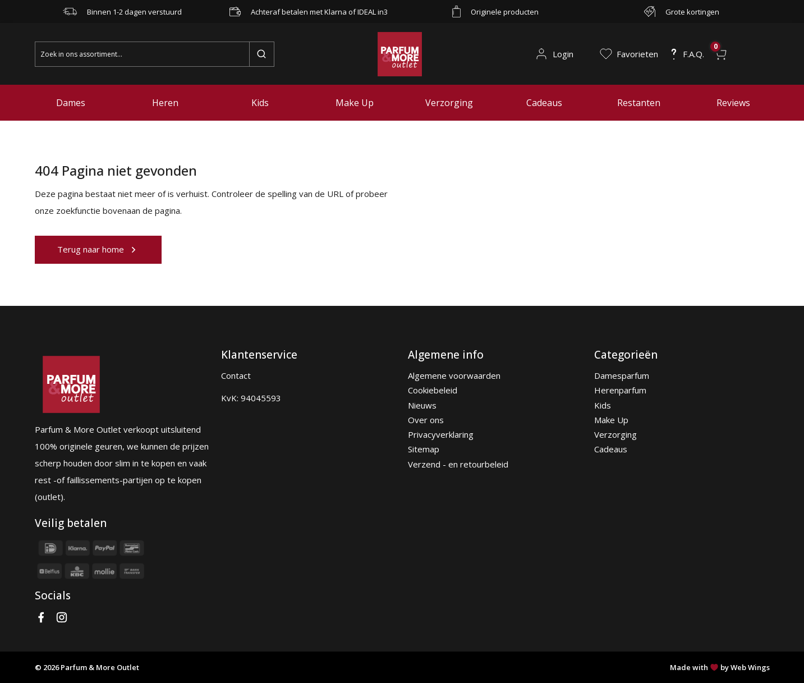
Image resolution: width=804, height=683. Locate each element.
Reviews (733, 103)
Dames (70, 103)
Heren (165, 103)
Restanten (638, 103)
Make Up (355, 103)
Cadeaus (544, 103)
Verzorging (449, 103)
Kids (260, 103)
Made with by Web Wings (720, 667)
